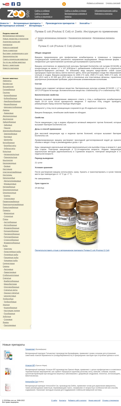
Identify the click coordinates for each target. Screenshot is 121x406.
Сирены (6, 266)
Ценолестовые (10, 296)
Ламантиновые (10, 272)
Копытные (7, 151)
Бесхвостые (8, 84)
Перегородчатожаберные (13, 205)
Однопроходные (9, 193)
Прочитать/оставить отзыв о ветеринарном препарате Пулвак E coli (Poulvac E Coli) (72, 250)
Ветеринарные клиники (12, 25)
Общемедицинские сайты (106, 11)
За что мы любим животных (14, 62)
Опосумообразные (11, 287)
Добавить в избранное (95, 3)
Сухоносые (8, 216)
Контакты (62, 400)
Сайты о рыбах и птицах (75, 11)
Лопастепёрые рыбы (12, 252)
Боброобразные (10, 98)
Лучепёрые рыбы (11, 255)
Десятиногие (8, 119)
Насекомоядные (9, 163)
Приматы (6, 210)
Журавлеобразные (11, 228)
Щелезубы (8, 140)
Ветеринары (35, 25)
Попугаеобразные (11, 237)
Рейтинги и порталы (104, 14)
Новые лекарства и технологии (15, 39)
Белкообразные (10, 95)
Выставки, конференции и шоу (15, 53)
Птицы (5, 219)
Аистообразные (10, 222)
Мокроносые (9, 213)
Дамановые (8, 113)
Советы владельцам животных (15, 59)
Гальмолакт (30, 349)
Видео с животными (11, 65)
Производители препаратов (60, 23)
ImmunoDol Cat (31, 382)
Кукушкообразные (11, 231)
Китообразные (9, 143)
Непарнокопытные (11, 154)
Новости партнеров (11, 68)
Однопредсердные (10, 190)
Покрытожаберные (10, 207)
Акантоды (8, 249)
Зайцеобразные (9, 122)
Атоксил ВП (30, 365)
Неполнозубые (9, 178)
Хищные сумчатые (11, 293)
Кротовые (8, 137)
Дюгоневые (8, 269)
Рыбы (5, 246)
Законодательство (10, 56)
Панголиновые (10, 325)
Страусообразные (11, 240)
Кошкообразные (10, 308)
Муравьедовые (10, 184)
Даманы (6, 110)
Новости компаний (10, 48)
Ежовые (7, 166)
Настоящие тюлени (12, 311)
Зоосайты (84, 23)
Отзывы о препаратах (110, 400)
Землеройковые (10, 134)
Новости (4, 23)
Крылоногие (8, 160)
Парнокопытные (10, 157)
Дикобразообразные (12, 101)
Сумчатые (7, 278)
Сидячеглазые (9, 263)
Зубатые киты (9, 149)
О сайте (54, 400)
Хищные (6, 305)
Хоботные (7, 317)
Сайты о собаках (42, 11)
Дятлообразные (10, 225)
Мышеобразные (10, 104)
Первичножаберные (11, 202)
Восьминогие (8, 87)
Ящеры (6, 322)
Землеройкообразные (12, 131)
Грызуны (6, 93)
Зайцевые (8, 125)
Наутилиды (7, 175)
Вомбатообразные (11, 281)
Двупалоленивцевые (12, 181)
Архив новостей (94, 400)
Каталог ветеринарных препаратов (52, 38)
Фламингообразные (12, 243)
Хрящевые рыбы (11, 261)
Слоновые (8, 319)
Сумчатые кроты (10, 290)
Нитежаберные (9, 187)
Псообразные (9, 314)
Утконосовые (9, 199)
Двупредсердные (10, 116)
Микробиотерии (10, 284)
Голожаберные (9, 90)
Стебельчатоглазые (11, 275)
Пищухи (7, 128)
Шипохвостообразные (13, 107)
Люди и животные (10, 51)
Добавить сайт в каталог (77, 400)
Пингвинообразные (12, 234)
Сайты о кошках (42, 14)
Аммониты (7, 81)
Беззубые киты (10, 146)
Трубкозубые (8, 299)
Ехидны (7, 196)
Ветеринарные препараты (27, 23)
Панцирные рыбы (11, 258)
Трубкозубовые (10, 302)
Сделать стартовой (113, 3)
